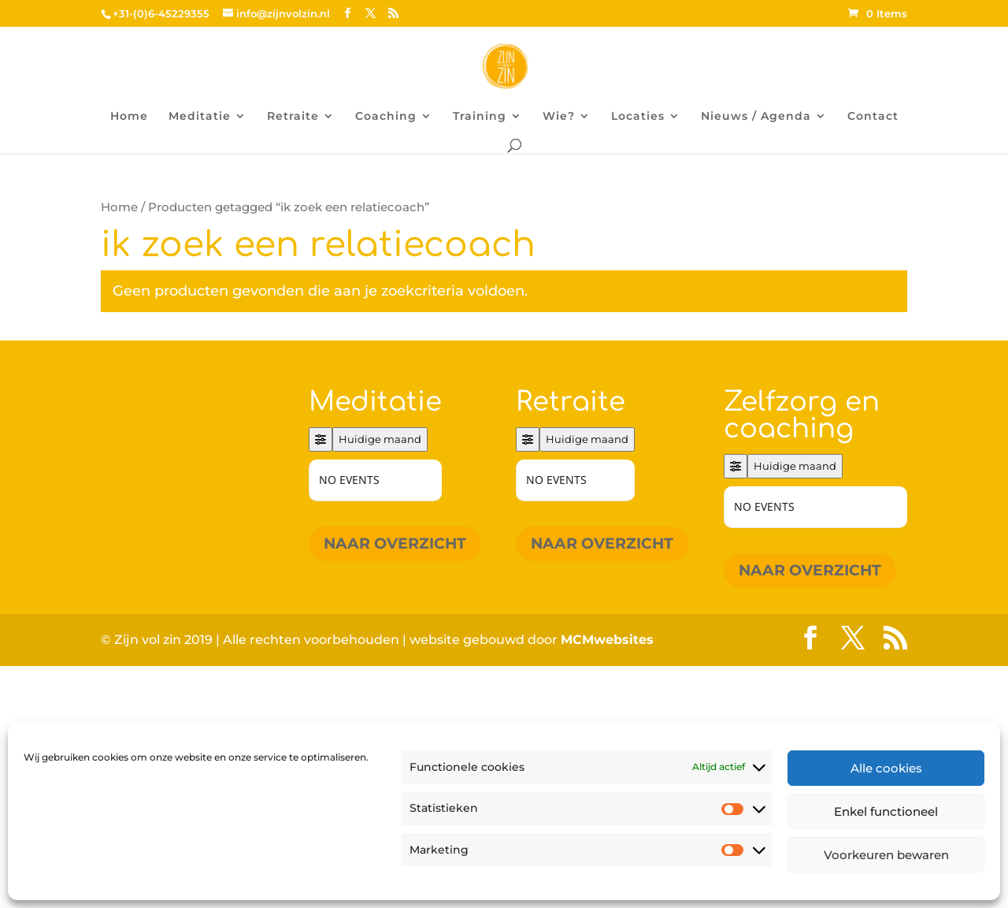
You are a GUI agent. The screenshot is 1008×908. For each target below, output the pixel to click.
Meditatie (200, 116)
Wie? (559, 116)
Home (129, 116)
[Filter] (320, 439)
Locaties (638, 116)
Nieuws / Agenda (756, 116)
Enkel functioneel (886, 811)
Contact (873, 116)
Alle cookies (886, 768)
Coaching (386, 116)
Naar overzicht (395, 543)
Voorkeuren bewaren (886, 854)
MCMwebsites (607, 639)
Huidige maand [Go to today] (380, 439)
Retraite (293, 116)
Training (479, 116)
